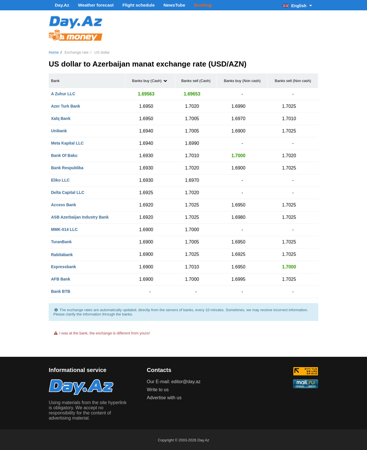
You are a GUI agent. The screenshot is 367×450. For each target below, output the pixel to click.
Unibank (59, 129)
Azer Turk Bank (65, 105)
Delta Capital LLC (67, 191)
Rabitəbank (62, 253)
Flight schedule (126, 5)
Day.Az (59, 5)
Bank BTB (60, 290)
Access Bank (63, 203)
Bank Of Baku (64, 154)
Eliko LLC (60, 179)
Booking (183, 5)
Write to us (158, 388)
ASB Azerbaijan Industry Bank (80, 216)
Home (54, 51)
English (298, 5)
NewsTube (158, 5)
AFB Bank (60, 278)
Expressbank (63, 265)
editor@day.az (185, 380)
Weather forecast (89, 5)
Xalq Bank (61, 117)
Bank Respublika (67, 166)
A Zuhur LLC (63, 92)
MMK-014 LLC (64, 228)
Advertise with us (164, 396)
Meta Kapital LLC (67, 142)
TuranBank (61, 240)
